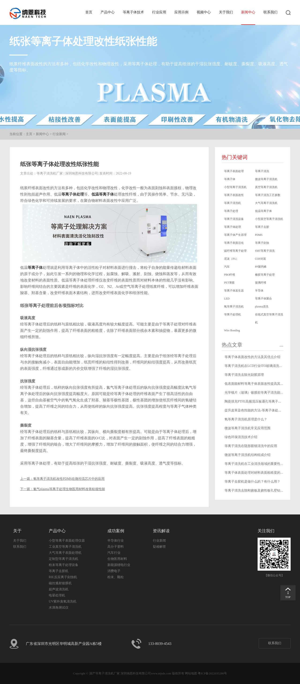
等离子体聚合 (263, 298)
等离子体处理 (72, 194)
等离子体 (35, 268)
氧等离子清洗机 (234, 306)
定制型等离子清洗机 (63, 559)
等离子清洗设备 (234, 219)
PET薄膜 (229, 282)
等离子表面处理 (234, 171)
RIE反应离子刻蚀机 (63, 577)
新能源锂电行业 (118, 565)
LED (226, 298)
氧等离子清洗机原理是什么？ (246, 419)
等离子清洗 (262, 171)
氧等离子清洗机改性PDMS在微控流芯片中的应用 (69, 479)
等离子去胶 (262, 227)
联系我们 (270, 12)
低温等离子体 (102, 194)
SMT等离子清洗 (265, 250)
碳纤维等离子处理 (235, 250)
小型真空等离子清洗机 (269, 219)
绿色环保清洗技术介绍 (241, 437)
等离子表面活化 (234, 242)
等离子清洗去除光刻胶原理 (244, 375)
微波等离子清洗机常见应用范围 (247, 428)
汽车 (227, 266)
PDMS (259, 235)
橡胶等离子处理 (265, 274)
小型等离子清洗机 (235, 187)
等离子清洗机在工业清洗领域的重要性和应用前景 (261, 464)
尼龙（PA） (231, 258)
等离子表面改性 (234, 195)
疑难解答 (159, 546)
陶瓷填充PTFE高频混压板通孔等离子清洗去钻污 (260, 401)
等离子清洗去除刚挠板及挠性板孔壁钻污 (254, 490)
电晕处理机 (57, 595)
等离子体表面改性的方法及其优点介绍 (252, 357)
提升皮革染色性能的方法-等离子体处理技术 (256, 410)
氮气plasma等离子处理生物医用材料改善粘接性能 (69, 489)
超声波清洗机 (58, 589)
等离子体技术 (133, 12)
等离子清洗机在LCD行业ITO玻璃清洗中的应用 (258, 366)
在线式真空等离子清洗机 (269, 318)
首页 (88, 12)
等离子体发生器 (234, 290)
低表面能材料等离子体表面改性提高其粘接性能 (259, 383)
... (282, 345)
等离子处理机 (232, 314)
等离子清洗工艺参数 (267, 195)
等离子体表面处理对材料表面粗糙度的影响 (256, 472)
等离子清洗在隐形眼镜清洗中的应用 (251, 446)
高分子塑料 (115, 546)
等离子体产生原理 (235, 235)
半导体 (259, 290)
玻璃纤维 (260, 282)
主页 (29, 134)
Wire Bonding (232, 330)
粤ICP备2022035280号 (212, 673)
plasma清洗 (262, 306)
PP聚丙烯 (260, 266)
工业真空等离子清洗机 (65, 546)
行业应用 (159, 12)
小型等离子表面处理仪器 (67, 540)
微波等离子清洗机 (266, 179)
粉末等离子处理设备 (63, 565)
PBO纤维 (229, 274)
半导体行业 (115, 540)
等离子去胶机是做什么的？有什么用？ (252, 481)
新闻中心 (248, 12)
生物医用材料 (117, 559)
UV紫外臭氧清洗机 (62, 601)
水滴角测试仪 (58, 607)
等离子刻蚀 (262, 242)
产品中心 (108, 12)
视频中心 (204, 12)
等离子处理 (231, 211)
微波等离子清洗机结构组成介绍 (247, 455)
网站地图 (191, 673)
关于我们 (226, 12)
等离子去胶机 (58, 571)
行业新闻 (59, 134)
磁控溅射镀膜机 (60, 583)
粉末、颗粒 (115, 577)
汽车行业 (113, 553)
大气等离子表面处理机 (65, 553)
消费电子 (113, 571)
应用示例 (181, 12)
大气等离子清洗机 (266, 203)
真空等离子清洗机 (266, 187)
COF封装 (260, 258)
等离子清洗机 (232, 203)
